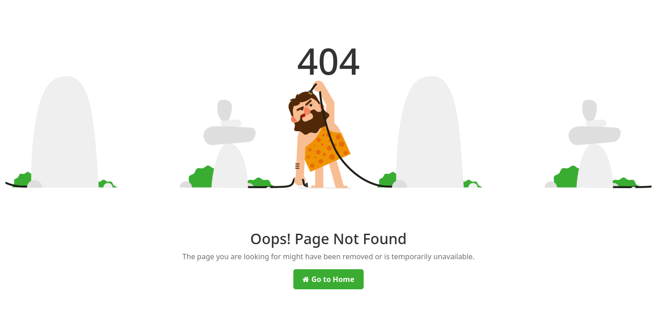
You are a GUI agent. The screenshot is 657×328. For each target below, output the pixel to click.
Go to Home (328, 279)
